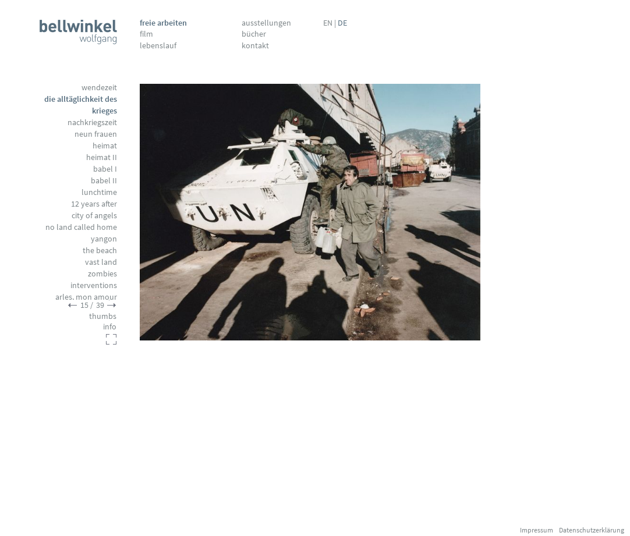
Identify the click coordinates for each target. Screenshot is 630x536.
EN (327, 22)
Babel (105, 169)
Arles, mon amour (86, 297)
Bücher (254, 34)
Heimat (105, 145)
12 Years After (94, 203)
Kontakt (255, 45)
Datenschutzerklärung (591, 530)
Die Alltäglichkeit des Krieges (80, 105)
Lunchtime (99, 192)
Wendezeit (99, 87)
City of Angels (94, 215)
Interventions (93, 285)
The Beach (100, 250)
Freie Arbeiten (163, 22)
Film (146, 34)
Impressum (536, 530)
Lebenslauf (158, 45)
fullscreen (111, 339)
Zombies (102, 273)
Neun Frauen (96, 134)
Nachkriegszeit (92, 122)
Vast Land (101, 262)
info (109, 326)
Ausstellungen (266, 22)
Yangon (104, 238)
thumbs (102, 316)
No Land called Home (81, 227)
